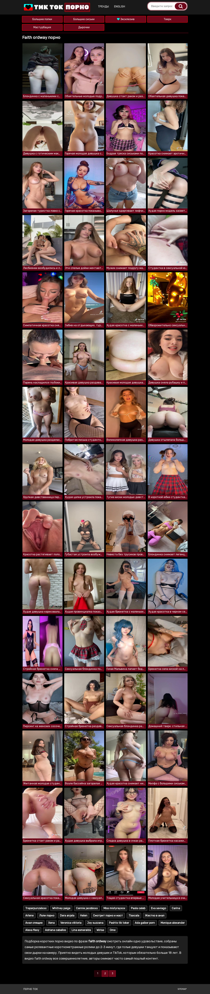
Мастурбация (42, 27)
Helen (83, 915)
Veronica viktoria (70, 922)
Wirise (100, 930)
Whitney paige (61, 908)
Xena (51, 922)
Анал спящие (33, 922)
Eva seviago (158, 908)
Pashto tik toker (119, 922)
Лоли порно (46, 915)
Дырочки (84, 27)
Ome (112, 930)
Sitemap (182, 989)
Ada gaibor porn (145, 922)
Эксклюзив (125, 19)
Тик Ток (56, 7)
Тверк (167, 19)
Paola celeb (138, 908)
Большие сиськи (84, 19)
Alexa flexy (32, 930)
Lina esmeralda (81, 930)
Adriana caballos (55, 930)
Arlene (29, 915)
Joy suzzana (95, 922)
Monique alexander (173, 922)
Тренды (103, 6)
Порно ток (30, 989)
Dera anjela (67, 915)
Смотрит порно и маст (108, 915)
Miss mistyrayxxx (114, 908)
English (119, 6)
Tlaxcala (134, 915)
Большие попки (42, 19)
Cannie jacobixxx (87, 908)
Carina (176, 908)
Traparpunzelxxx (36, 908)
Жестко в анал (154, 915)
